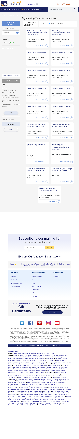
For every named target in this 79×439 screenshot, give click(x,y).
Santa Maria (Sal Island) (14, 399)
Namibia (45, 369)
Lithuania (18, 367)
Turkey (60, 375)
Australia (11, 15)
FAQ (33, 293)
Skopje (51, 399)
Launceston (20, 15)
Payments (56, 276)
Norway (30, 370)
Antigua (18, 381)
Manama (55, 393)
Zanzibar (61, 405)
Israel (28, 365)
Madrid (34, 393)
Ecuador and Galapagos (14, 362)
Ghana (20, 363)
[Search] (60, 9)
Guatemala (44, 363)
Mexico (16, 369)
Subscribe (49, 247)
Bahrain (22, 357)
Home (3, 15)
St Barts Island (60, 399)
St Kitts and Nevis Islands (14, 401)
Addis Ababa (24, 379)
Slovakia (10, 374)
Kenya (55, 365)
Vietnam (49, 377)
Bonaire (52, 357)
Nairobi (63, 394)
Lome (49, 391)
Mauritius (10, 369)
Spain (34, 374)
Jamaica (42, 365)
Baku (61, 381)
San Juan (37, 398)
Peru (48, 370)
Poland (58, 370)
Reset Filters (11, 113)
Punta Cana (48, 396)
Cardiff (55, 384)
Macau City (20, 393)
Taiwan (38, 375)
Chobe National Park (13, 386)
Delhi (45, 386)
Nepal (49, 369)
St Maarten (63, 374)
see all (13, 130)
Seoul (33, 399)
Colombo (21, 386)
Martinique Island (12, 394)
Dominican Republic (61, 360)
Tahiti (68, 401)
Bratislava (10, 384)
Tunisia (56, 375)
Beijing (24, 382)
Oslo (19, 396)
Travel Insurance (36, 280)
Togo (52, 375)
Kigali (9, 391)
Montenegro (26, 369)
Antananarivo (11, 381)
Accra (18, 379)
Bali (65, 381)
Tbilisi (17, 403)
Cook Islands (11, 360)
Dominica (52, 360)
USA (45, 377)
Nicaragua (11, 370)
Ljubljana (45, 391)
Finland (55, 362)
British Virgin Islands (17, 358)
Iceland (10, 365)
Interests (34, 296)
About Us (13, 276)
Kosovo (59, 365)
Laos (63, 365)
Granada (57, 387)
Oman (33, 370)
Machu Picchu (27, 393)
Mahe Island (39, 393)
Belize (37, 357)
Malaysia (49, 367)
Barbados (27, 357)
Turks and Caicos (12, 377)
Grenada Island (12, 389)
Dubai (61, 386)
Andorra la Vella (57, 379)
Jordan (51, 365)
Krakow (17, 391)
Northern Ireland (23, 370)
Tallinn (13, 403)
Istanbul (62, 389)
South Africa (22, 374)
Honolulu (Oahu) (55, 389)
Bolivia (47, 357)
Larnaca (36, 391)
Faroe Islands (42, 362)
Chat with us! (33, 4)
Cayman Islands (50, 358)
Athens (52, 381)
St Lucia (58, 374)
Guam (38, 363)
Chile (56, 358)
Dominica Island (55, 386)
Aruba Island (40, 381)
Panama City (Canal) (26, 396)
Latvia (66, 365)
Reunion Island (61, 396)
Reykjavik (68, 396)
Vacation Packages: (13, 351)
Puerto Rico (11, 372)
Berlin (38, 382)
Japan (46, 365)
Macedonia (36, 367)
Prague (37, 396)
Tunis (62, 403)
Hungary (66, 363)
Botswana (68, 357)
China (59, 358)
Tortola (58, 403)
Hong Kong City (46, 389)
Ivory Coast (36, 365)
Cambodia (31, 358)
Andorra (25, 355)
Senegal (48, 372)
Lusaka (67, 391)
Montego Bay (37, 394)
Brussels (16, 384)
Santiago (23, 399)
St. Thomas (52, 401)
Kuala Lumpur (23, 391)
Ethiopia (36, 362)
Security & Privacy (16, 286)
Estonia (32, 362)
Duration (60, 23)
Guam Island (20, 389)
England (27, 362)
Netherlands (55, 369)
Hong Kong (60, 363)
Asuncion (47, 381)
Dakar (41, 386)
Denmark (47, 360)
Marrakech (65, 393)
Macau (30, 367)
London (54, 391)
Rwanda (31, 372)
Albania (16, 355)
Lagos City (30, 391)
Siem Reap (38, 399)
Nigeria (16, 370)
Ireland (24, 365)
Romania (26, 372)
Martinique (64, 367)
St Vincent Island (44, 401)
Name (52, 23)
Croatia (24, 360)
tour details (41, 45)
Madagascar (43, 367)
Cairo (40, 384)
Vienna (47, 405)
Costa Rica (18, 360)
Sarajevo (28, 399)
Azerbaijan (11, 357)
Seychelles (57, 372)
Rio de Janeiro (15, 398)
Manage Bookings (37, 276)
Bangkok (10, 382)
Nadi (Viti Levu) (56, 394)
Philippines (53, 370)
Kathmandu (68, 389)
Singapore (63, 372)
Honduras (54, 363)
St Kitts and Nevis (50, 374)
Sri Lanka (38, 374)
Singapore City (45, 399)
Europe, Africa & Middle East (21, 353)
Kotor (13, 391)
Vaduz (23, 405)
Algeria (21, 355)
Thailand (48, 375)
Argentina (47, 355)
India (14, 365)
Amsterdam (49, 379)
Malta (59, 367)
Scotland (43, 372)
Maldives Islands (48, 393)
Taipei (9, 403)
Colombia (64, 358)
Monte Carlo (30, 394)
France (59, 362)
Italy (31, 365)
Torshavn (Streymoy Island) (49, 403)
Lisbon (40, 391)
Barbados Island (18, 382)
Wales (53, 377)
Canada (36, 358)
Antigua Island (24, 381)
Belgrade (34, 382)
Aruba (57, 355)
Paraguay (43, 370)
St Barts (44, 374)
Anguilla (30, 355)
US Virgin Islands (38, 377)
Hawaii (49, 363)
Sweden (27, 375)
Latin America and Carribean (46, 353)
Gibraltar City (51, 387)
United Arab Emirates (23, 377)
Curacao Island (35, 386)
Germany (15, 363)
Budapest (28, 384)
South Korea (29, 374)
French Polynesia (66, 362)
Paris (33, 396)
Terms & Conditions (16, 283)
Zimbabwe (63, 377)
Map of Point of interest (11, 75)
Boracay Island (61, 382)
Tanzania (43, 375)
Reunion (21, 372)
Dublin (65, 386)
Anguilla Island (65, 379)
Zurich (66, 405)
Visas (33, 283)
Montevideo (44, 394)
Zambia (58, 377)
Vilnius (51, 405)
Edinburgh (16, 387)
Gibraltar (25, 363)
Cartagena (60, 384)
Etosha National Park (25, 387)
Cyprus (33, 360)
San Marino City (44, 398)
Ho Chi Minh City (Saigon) (35, 389)
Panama (38, 370)
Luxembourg (25, 367)
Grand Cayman (64, 387)
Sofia (55, 399)
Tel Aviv (22, 403)
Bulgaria (25, 358)
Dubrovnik (10, 387)
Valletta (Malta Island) (31, 405)
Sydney (64, 401)
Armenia (52, 355)
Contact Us (14, 280)
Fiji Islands (49, 362)
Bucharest (22, 384)
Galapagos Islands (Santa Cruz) (39, 387)
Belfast (29, 382)
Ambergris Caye (36, 379)
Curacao (29, 360)
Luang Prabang (60, 391)
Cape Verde (42, 358)
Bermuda (42, 357)
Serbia (52, 372)
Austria (66, 355)
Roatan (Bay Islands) (25, 398)
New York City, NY (12, 396)
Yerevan (56, 405)
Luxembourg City (12, 393)
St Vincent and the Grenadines (16, 375)
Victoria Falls (41, 405)
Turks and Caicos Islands (14, 405)
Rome (32, 398)
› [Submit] (17, 33)
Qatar (16, 372)
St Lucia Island (25, 401)
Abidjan (14, 379)
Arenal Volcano (33, 381)
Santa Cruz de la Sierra (55, 398)
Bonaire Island (53, 382)
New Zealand (62, 369)
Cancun (45, 384)
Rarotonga (54, 396)
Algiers (30, 379)
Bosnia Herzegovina (60, 357)
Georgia (10, 363)
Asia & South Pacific (34, 353)
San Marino (37, 372)
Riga (9, 398)
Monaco (21, 369)
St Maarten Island (34, 401)
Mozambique (39, 369)
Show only (10, 43)
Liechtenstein (11, 367)
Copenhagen (28, 386)
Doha (49, 386)
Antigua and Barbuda (38, 355)
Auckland (57, 381)
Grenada (34, 363)
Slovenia (15, 374)
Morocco (32, 369)
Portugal (63, 370)
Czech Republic (40, 360)
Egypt (22, 362)
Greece (29, 363)
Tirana (26, 403)
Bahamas (17, 357)
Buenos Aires (35, 384)
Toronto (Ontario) (37, 403)
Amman (43, 379)
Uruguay (31, 377)
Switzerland (32, 375)
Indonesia (18, 365)
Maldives (54, 367)
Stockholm (58, 401)
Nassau (67, 394)
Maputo (60, 393)
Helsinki (26, 389)
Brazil (9, 358)
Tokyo (30, 403)
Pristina (42, 396)
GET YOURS (52, 312)
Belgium (33, 357)
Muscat (50, 394)
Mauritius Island (22, 394)
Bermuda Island (45, 382)
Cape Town (50, 384)
